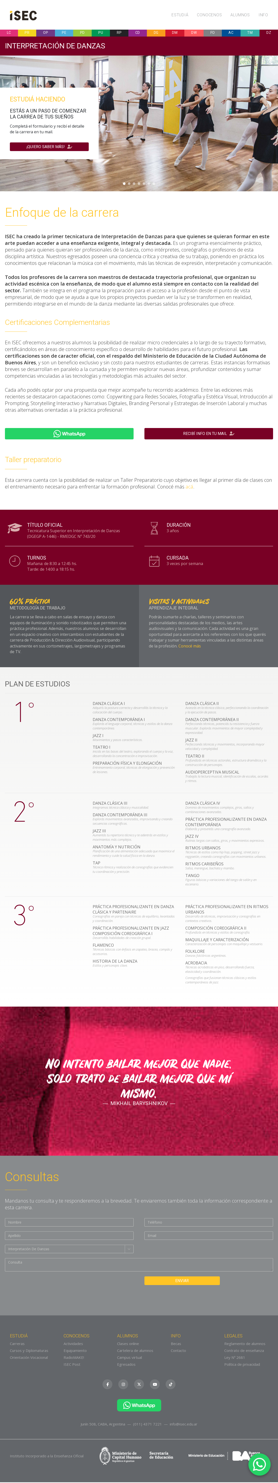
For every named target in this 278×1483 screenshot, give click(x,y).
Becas (176, 1344)
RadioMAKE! (74, 1358)
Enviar (178, 1281)
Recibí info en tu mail (208, 434)
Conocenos (209, 15)
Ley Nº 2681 (234, 1358)
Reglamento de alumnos (244, 1344)
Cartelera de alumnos (135, 1351)
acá (189, 487)
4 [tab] (139, 184)
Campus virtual (129, 1358)
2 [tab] (129, 184)
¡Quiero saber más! (49, 147)
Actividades (73, 1344)
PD (82, 33)
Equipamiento (75, 1351)
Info (263, 15)
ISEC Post (72, 1365)
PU (100, 33)
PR (27, 33)
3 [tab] (134, 184)
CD (137, 33)
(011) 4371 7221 (147, 1424)
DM (174, 33)
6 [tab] (148, 184)
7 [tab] (153, 184)
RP (119, 33)
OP (45, 33)
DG (156, 33)
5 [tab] (143, 184)
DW (194, 33)
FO (212, 33)
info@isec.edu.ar (183, 1424)
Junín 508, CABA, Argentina (103, 1424)
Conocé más (189, 646)
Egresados (126, 1365)
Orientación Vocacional (29, 1358)
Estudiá (180, 15)
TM (250, 33)
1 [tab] (124, 184)
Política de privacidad (242, 1365)
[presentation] (42, 1287)
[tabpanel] (139, 124)
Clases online (128, 1344)
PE (64, 33)
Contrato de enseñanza (244, 1351)
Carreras (17, 1344)
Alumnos (240, 15)
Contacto (178, 1351)
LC (9, 33)
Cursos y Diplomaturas (29, 1351)
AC (230, 33)
